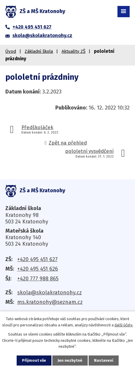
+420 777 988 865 (38, 278)
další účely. (123, 325)
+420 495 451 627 (37, 259)
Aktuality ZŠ (73, 51)
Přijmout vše (34, 360)
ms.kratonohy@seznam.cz (50, 302)
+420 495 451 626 (37, 269)
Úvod (10, 51)
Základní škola (39, 51)
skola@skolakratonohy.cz (49, 292)
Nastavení (103, 360)
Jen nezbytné (70, 360)
